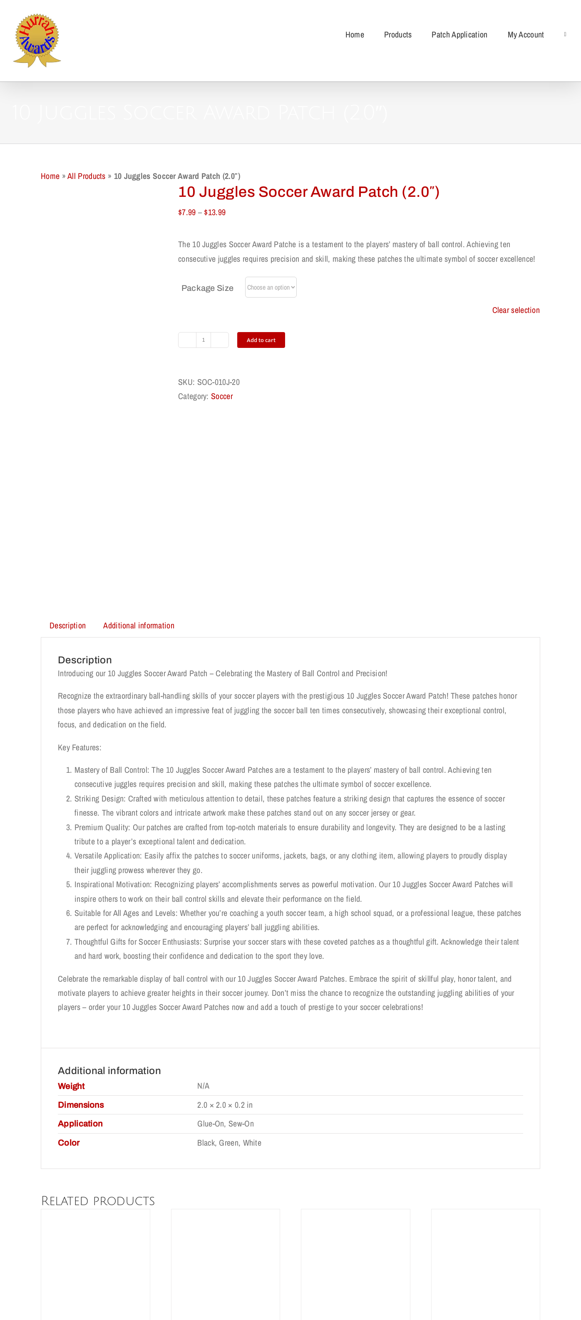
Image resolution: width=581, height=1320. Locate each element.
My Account (405, 1261)
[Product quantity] (203, 339)
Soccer (222, 396)
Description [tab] (68, 439)
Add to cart (261, 340)
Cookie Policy (303, 1261)
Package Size (207, 288)
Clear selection (516, 309)
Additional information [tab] (138, 439)
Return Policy (196, 1261)
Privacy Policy (249, 1261)
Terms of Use (355, 1261)
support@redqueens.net (346, 1295)
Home (50, 175)
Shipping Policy (141, 1261)
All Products (86, 175)
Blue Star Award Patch (95, 1171)
